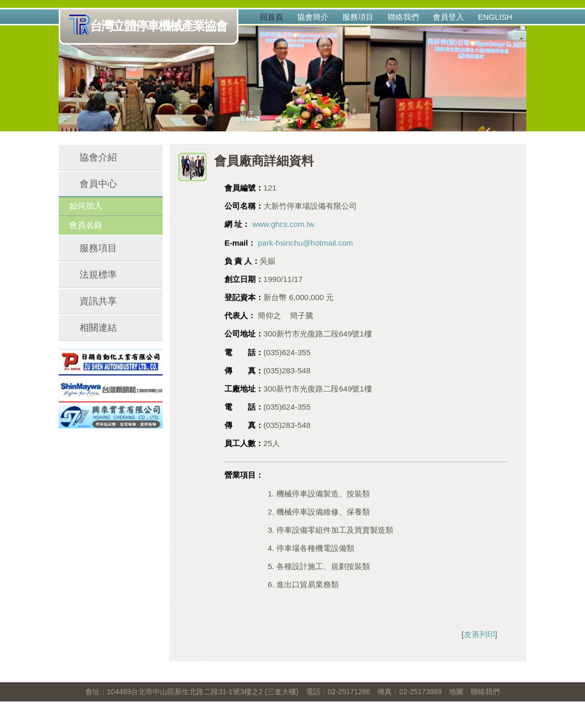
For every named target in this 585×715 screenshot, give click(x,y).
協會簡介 (312, 16)
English (495, 16)
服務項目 (358, 16)
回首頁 (271, 16)
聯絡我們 (403, 16)
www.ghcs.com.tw (283, 224)
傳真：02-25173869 (409, 691)
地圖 (456, 691)
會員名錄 (85, 225)
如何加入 (85, 205)
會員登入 (448, 16)
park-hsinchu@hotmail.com (305, 242)
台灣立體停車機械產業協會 (150, 26)
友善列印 (479, 634)
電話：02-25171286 (338, 691)
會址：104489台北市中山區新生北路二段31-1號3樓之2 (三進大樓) (192, 691)
